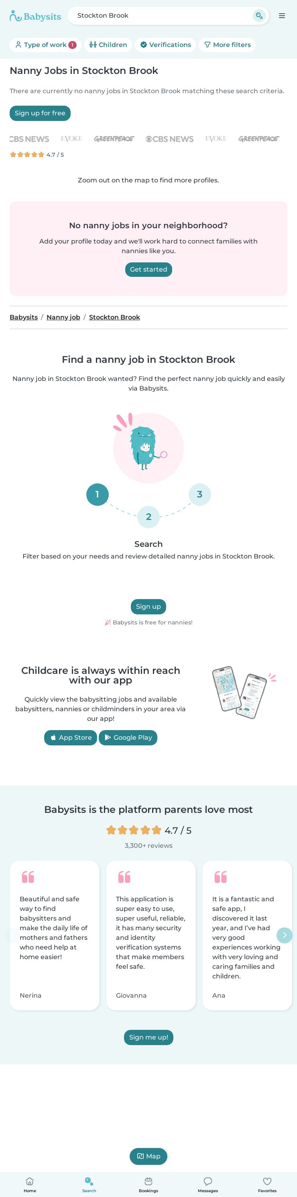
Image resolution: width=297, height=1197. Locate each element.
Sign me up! (148, 1037)
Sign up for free (40, 113)
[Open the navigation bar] (281, 15)
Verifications (165, 45)
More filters (227, 45)
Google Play (128, 737)
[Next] (285, 935)
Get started (148, 269)
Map (148, 1156)
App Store (70, 737)
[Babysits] (35, 15)
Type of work (45, 45)
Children (108, 45)
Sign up (148, 606)
